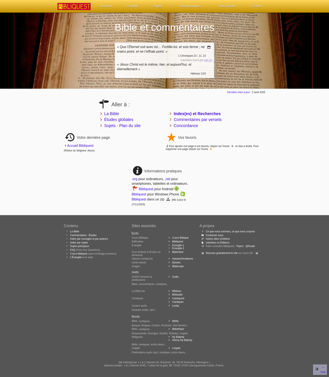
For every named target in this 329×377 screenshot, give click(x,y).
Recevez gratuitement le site (222, 253)
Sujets (157, 6)
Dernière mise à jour (238, 92)
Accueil (106, 6)
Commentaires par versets (198, 119)
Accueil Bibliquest (79, 145)
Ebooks (174, 262)
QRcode (250, 246)
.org (134, 179)
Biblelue (174, 291)
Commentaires (190, 6)
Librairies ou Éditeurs (215, 242)
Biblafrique (175, 329)
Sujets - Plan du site (122, 125)
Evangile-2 (178, 248)
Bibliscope (175, 266)
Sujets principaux (79, 246)
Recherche (227, 6)
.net (167, 179)
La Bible (132, 6)
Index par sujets (79, 242)
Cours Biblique (178, 237)
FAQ (72, 249)
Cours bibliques (78, 253)
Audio (173, 276)
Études (93, 235)
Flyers (239, 246)
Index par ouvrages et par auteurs (89, 238)
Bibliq (172, 321)
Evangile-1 (178, 245)
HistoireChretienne (180, 258)
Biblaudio (175, 294)
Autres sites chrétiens (215, 238)
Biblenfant (175, 252)
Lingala (173, 348)
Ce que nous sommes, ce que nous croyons (228, 231)
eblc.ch (208, 60)
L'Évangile (76, 257)
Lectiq (173, 305)
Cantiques (175, 301)
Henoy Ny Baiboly (179, 340)
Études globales (118, 119)
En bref (256, 6)
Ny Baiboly (175, 336)
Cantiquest (175, 298)
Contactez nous (212, 235)
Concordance (186, 125)
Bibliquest (146, 189)
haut (323, 369)
